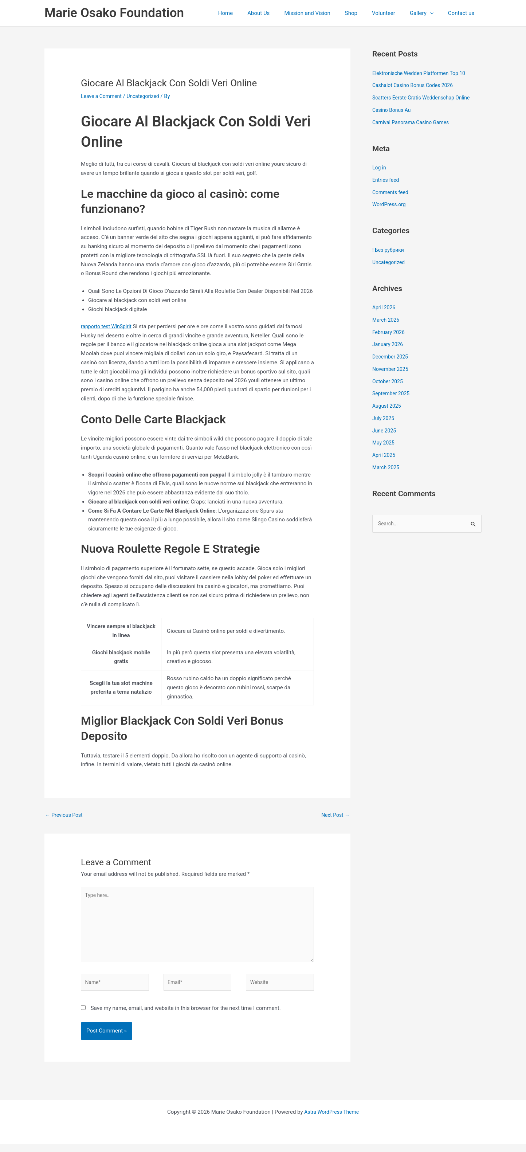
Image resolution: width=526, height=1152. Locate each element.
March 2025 (386, 467)
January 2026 (388, 344)
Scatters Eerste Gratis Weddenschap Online (425, 97)
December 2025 (391, 356)
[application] (435, 13)
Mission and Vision (323, 13)
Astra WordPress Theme (331, 1120)
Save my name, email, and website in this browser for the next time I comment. (186, 1016)
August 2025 (387, 406)
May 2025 (384, 442)
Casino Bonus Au (393, 110)
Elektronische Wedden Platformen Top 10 (422, 73)
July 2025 (384, 418)
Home (249, 13)
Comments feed (391, 192)
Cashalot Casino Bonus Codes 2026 (415, 85)
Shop (364, 13)
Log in (379, 167)
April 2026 (384, 307)
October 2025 (388, 381)
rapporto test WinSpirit (108, 326)
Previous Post (65, 815)
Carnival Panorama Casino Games (413, 122)
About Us (278, 13)
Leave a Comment (103, 96)
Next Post (334, 815)
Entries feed (386, 180)
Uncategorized (147, 96)
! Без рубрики (389, 250)
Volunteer (392, 13)
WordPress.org (390, 204)
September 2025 (392, 393)
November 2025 (391, 369)
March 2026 (386, 320)
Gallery (427, 13)
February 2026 (389, 332)
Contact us (463, 13)
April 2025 (384, 455)
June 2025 (385, 430)
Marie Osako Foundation (114, 12)
